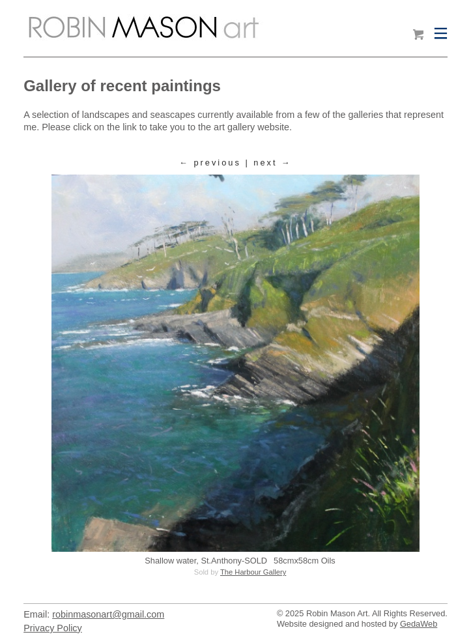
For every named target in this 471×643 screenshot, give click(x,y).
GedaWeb (418, 624)
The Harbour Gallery (253, 572)
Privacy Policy (52, 628)
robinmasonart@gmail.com (108, 614)
